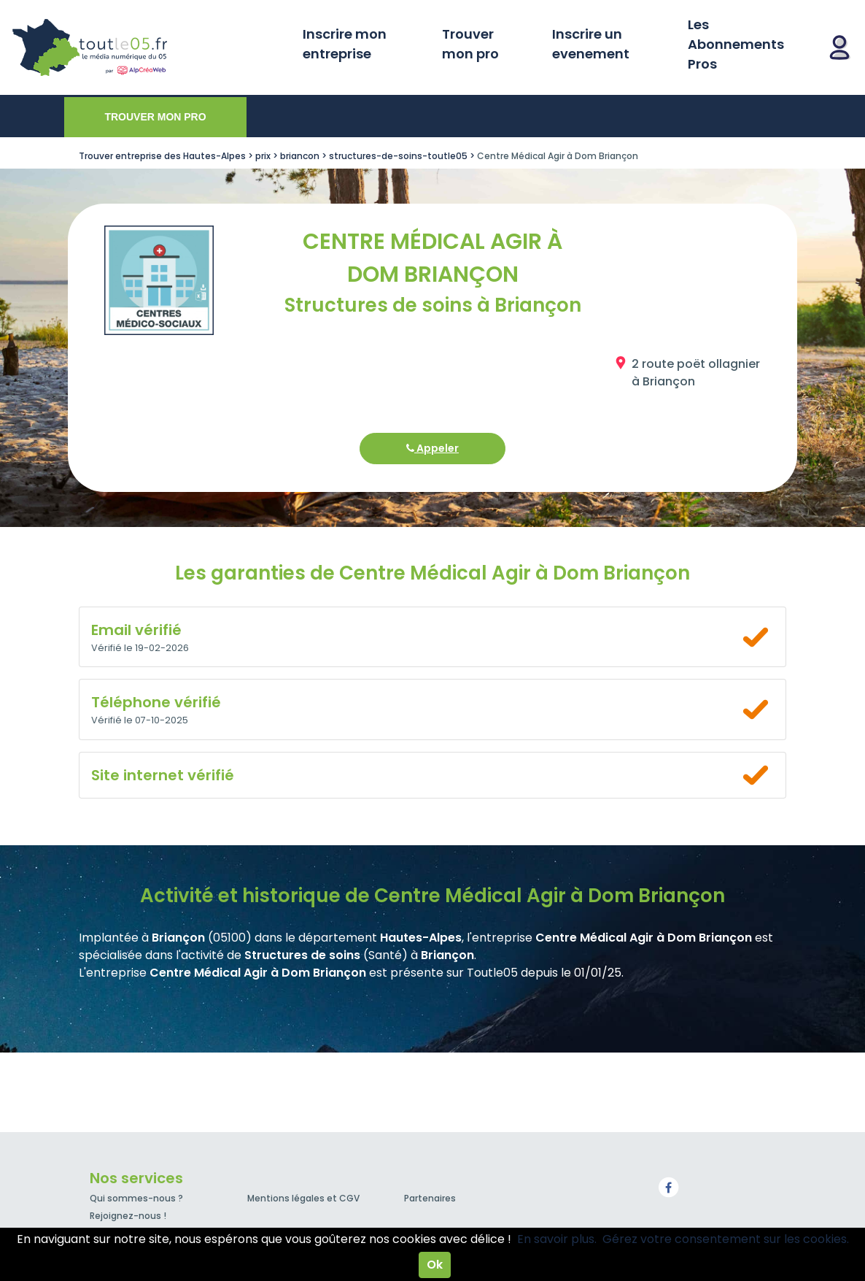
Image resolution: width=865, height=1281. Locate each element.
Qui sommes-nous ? (136, 1198)
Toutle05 (145, 47)
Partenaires (430, 1198)
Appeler (432, 448)
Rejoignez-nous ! (128, 1215)
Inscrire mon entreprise (345, 44)
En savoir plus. (557, 1239)
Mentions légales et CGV (303, 1198)
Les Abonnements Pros (736, 44)
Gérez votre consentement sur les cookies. (725, 1239)
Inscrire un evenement (590, 44)
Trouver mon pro (470, 44)
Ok (435, 1264)
